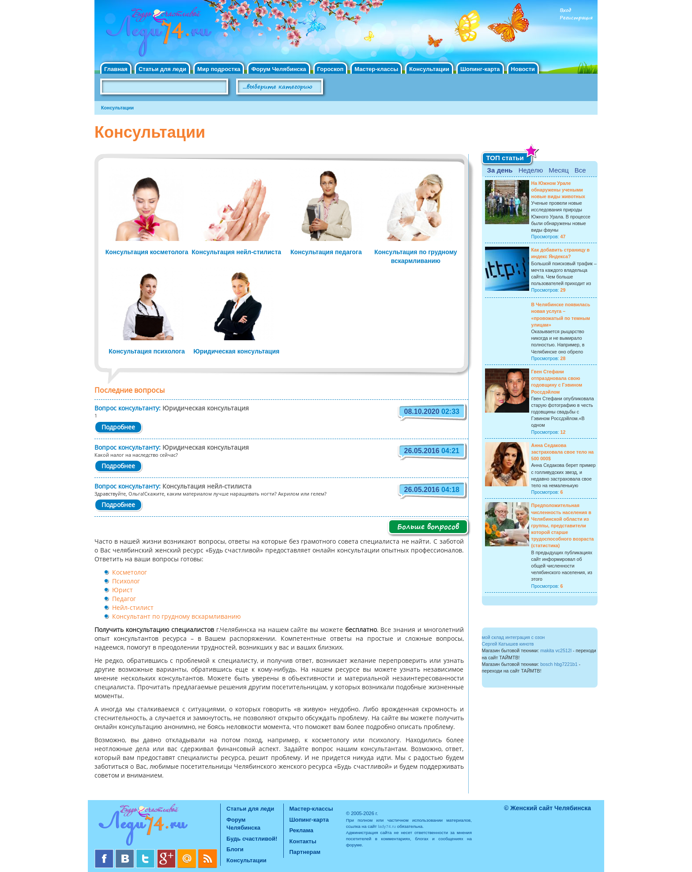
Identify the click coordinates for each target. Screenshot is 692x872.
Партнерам (305, 852)
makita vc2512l (556, 650)
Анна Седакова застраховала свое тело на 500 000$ (562, 452)
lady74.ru (387, 826)
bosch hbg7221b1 (559, 664)
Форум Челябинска (278, 69)
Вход (565, 10)
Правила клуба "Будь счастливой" (564, 90)
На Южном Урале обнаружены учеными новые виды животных (558, 189)
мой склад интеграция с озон (513, 637)
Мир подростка (218, 69)
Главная (116, 69)
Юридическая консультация (236, 351)
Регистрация (576, 18)
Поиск (348, 87)
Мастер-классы (376, 69)
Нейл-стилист (133, 608)
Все (580, 170)
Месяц (558, 170)
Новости (523, 69)
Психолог (126, 582)
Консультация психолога (147, 351)
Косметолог (129, 573)
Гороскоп (330, 69)
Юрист (122, 590)
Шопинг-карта (480, 69)
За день (500, 170)
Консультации (429, 69)
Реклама (301, 830)
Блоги (235, 849)
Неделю (531, 170)
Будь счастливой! (251, 838)
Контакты (303, 841)
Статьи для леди (162, 69)
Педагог (124, 599)
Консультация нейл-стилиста (236, 252)
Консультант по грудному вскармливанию (176, 617)
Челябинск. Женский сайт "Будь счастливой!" (157, 34)
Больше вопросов (428, 526)
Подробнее (118, 428)
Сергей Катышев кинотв (508, 643)
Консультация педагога (326, 252)
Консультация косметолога (146, 252)
